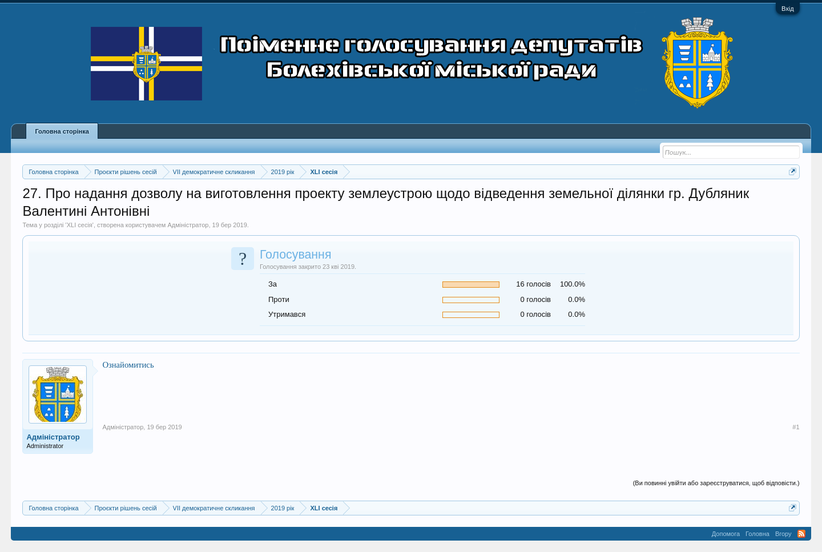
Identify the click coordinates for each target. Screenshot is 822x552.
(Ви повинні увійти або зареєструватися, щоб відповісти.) (716, 483)
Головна (757, 533)
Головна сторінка (61, 131)
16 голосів (533, 284)
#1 (795, 427)
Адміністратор (187, 224)
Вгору (783, 533)
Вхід (787, 8)
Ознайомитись (128, 364)
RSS (801, 534)
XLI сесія (79, 224)
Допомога (726, 533)
